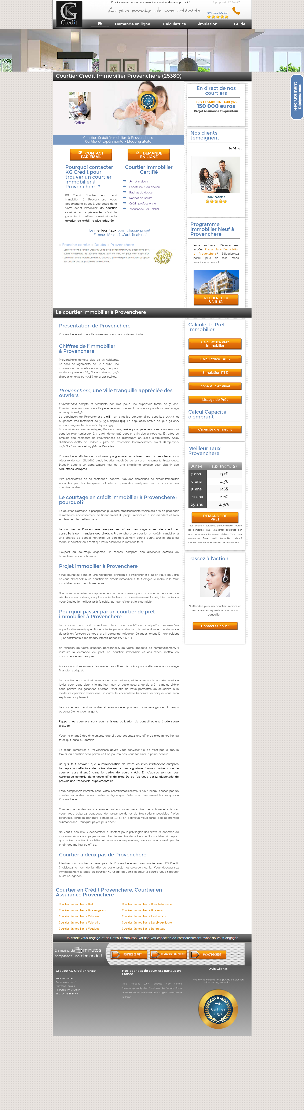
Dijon (155, 988)
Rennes (170, 984)
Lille (163, 984)
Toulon (136, 988)
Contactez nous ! (215, 622)
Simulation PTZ (215, 369)
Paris (124, 980)
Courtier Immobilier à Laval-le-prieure (147, 918)
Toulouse (157, 980)
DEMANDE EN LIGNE (149, 155)
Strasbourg (128, 984)
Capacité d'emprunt (215, 426)
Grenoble (147, 988)
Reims (179, 984)
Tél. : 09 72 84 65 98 (67, 990)
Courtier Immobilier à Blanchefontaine (147, 900)
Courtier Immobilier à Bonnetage (143, 924)
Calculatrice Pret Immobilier (215, 340)
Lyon (146, 980)
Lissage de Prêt (215, 396)
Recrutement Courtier (68, 986)
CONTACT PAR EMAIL (90, 155)
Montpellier (142, 984)
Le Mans (126, 993)
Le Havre (127, 988)
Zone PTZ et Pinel (215, 382)
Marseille (135, 980)
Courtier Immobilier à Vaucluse (79, 924)
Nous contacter (64, 974)
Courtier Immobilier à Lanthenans (144, 912)
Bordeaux (154, 984)
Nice (168, 980)
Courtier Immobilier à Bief (76, 900)
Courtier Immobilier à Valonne (79, 912)
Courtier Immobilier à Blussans (142, 906)
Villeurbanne (175, 988)
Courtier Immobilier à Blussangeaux (82, 906)
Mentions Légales (65, 982)
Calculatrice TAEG (215, 355)
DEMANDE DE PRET (215, 514)
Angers (163, 988)
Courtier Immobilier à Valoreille (79, 918)
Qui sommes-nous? (66, 978)
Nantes (178, 980)
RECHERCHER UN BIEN (216, 296)
